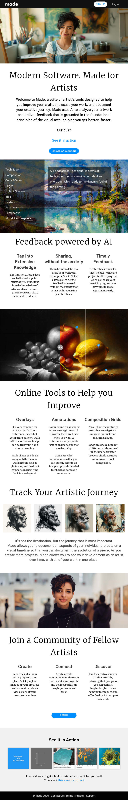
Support (90, 795)
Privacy (79, 795)
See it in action (64, 140)
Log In (115, 4)
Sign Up (100, 4)
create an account (64, 151)
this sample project (71, 780)
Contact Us (57, 795)
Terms (69, 795)
